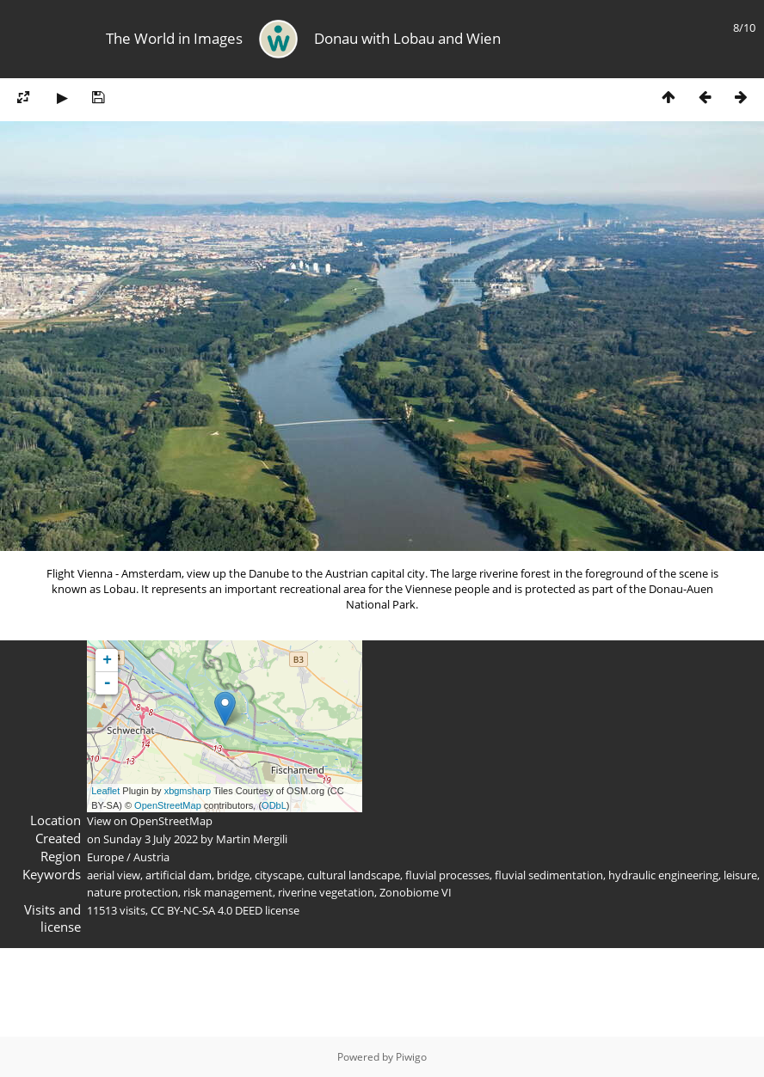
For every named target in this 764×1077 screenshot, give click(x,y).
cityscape (278, 875)
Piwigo (411, 1056)
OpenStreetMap (167, 805)
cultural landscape (353, 875)
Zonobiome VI (415, 892)
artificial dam (178, 875)
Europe (105, 857)
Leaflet (105, 791)
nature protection (132, 892)
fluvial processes (447, 875)
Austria (151, 857)
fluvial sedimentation (549, 875)
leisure (740, 875)
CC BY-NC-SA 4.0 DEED (206, 910)
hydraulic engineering (663, 875)
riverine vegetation (326, 892)
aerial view (113, 875)
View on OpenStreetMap (150, 821)
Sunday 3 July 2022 (150, 839)
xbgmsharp (187, 791)
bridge (233, 875)
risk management (228, 892)
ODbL (274, 805)
